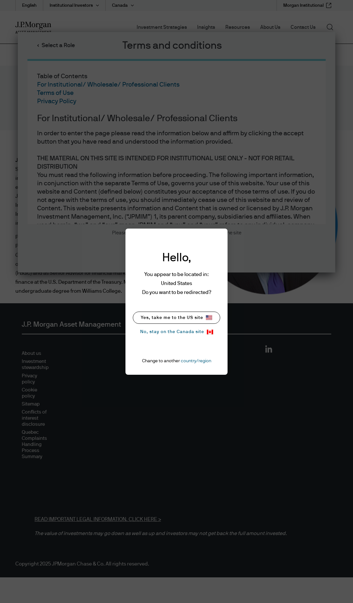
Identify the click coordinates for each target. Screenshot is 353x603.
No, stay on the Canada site (176, 332)
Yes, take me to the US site (176, 317)
